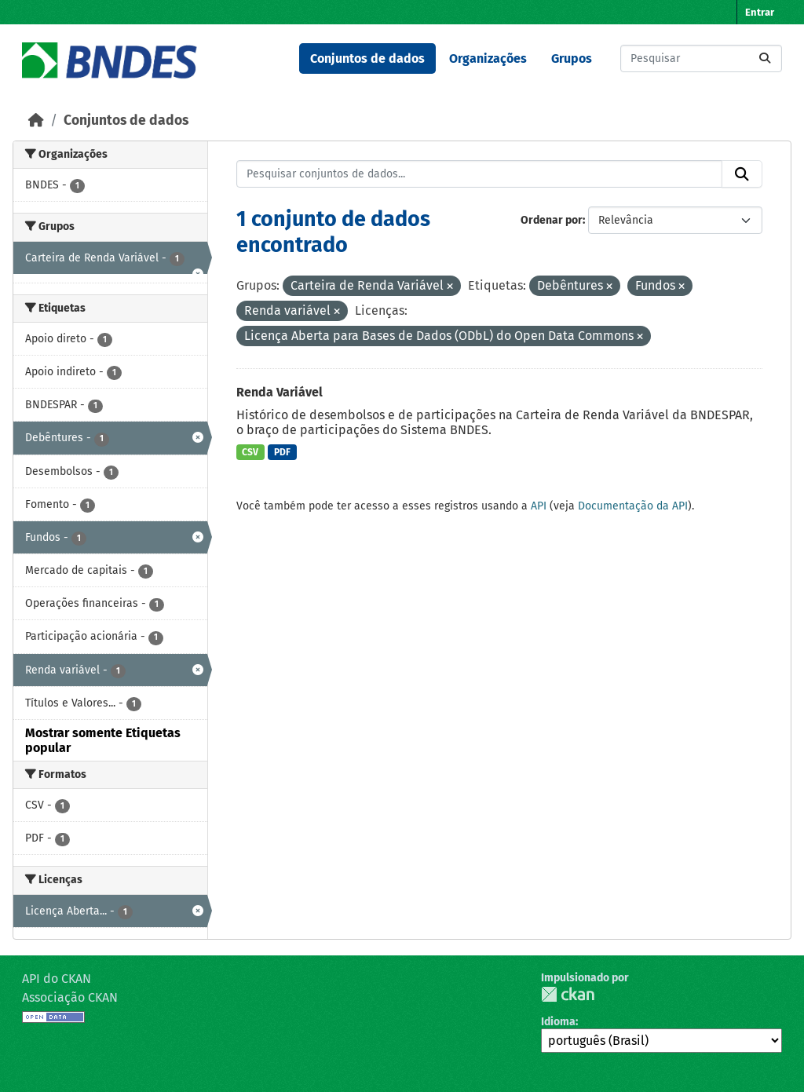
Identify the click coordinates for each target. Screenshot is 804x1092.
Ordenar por (552, 220)
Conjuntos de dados (367, 58)
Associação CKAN (70, 997)
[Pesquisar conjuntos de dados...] (701, 58)
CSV (250, 452)
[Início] (36, 120)
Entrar (759, 12)
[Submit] (764, 58)
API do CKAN (56, 978)
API (538, 506)
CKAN (567, 994)
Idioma (558, 1021)
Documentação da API (633, 506)
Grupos (571, 58)
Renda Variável (279, 392)
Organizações (488, 58)
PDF (282, 452)
